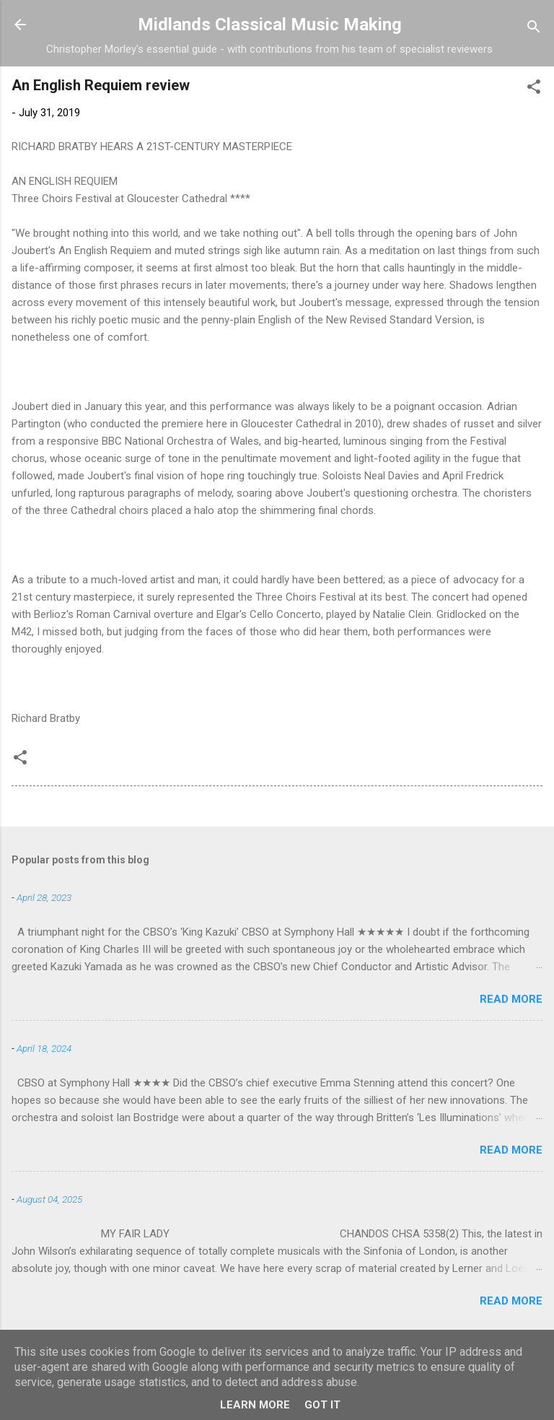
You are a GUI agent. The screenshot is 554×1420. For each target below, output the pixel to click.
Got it (322, 1404)
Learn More (255, 1404)
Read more (511, 999)
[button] (533, 89)
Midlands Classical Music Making (270, 24)
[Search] (533, 29)
